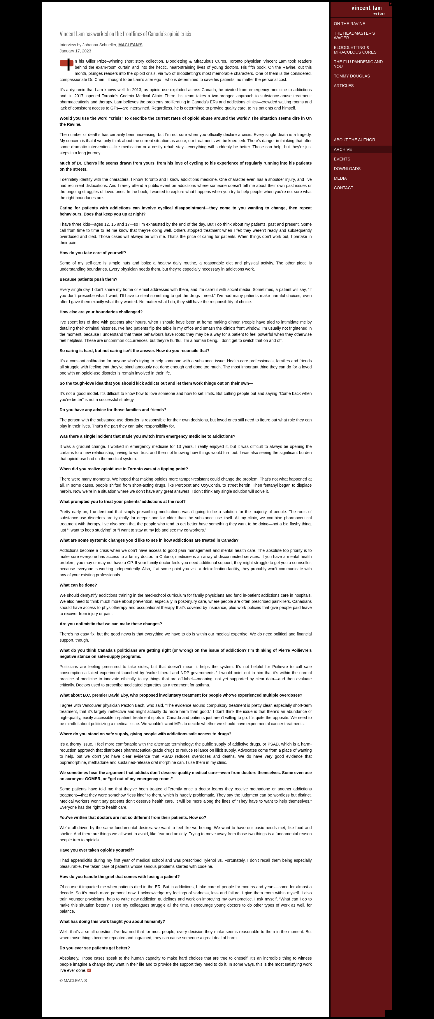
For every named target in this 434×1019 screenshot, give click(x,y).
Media (340, 178)
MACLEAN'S (130, 45)
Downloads (347, 168)
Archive (343, 149)
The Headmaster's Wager (354, 35)
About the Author (354, 139)
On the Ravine (350, 23)
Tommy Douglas (352, 76)
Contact (344, 188)
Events (342, 159)
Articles (344, 85)
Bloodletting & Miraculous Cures (355, 49)
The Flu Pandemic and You (358, 64)
